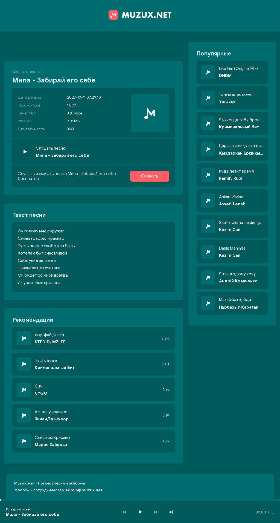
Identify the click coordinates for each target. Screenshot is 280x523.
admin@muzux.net (84, 490)
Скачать (149, 176)
